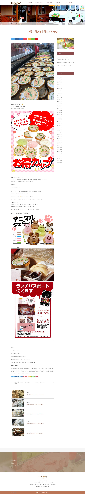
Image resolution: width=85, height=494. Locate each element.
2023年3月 (58, 82)
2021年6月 (58, 121)
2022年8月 (58, 95)
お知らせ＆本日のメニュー (39, 2)
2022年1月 (58, 108)
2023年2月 (58, 84)
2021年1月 (58, 127)
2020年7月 (58, 138)
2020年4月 (58, 140)
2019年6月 (58, 153)
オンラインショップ (58, 2)
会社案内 (12, 462)
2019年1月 (58, 158)
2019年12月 (59, 147)
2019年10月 (59, 151)
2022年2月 (58, 106)
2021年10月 (59, 114)
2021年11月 (59, 112)
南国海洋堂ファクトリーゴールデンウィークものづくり (65, 62)
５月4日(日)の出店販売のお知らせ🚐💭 (63, 59)
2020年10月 (59, 132)
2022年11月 (59, 90)
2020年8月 (58, 136)
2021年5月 (58, 123)
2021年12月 (59, 110)
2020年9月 (58, 134)
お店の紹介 (30, 2)
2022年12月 (59, 88)
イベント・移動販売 (68, 2)
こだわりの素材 (49, 2)
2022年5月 (58, 101)
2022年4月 (58, 103)
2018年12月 (59, 160)
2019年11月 (59, 149)
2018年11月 (59, 162)
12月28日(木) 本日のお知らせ (40, 382)
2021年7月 (58, 119)
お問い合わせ (13, 463)
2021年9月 (58, 116)
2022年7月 (58, 97)
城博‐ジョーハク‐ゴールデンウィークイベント (64, 65)
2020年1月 (58, 145)
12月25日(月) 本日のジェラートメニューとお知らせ (22, 383)
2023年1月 (58, 86)
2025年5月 (58, 77)
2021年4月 (58, 125)
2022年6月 (58, 99)
